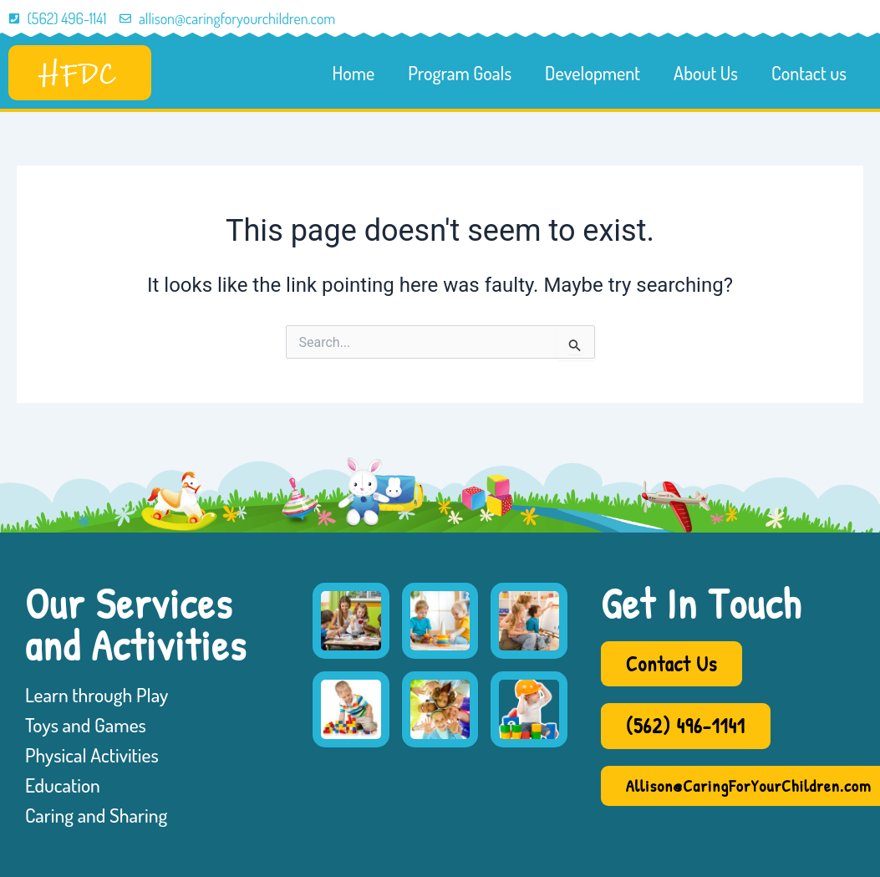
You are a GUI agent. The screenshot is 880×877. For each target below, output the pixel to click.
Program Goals (459, 72)
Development (592, 72)
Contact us (809, 72)
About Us (706, 72)
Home (354, 72)
